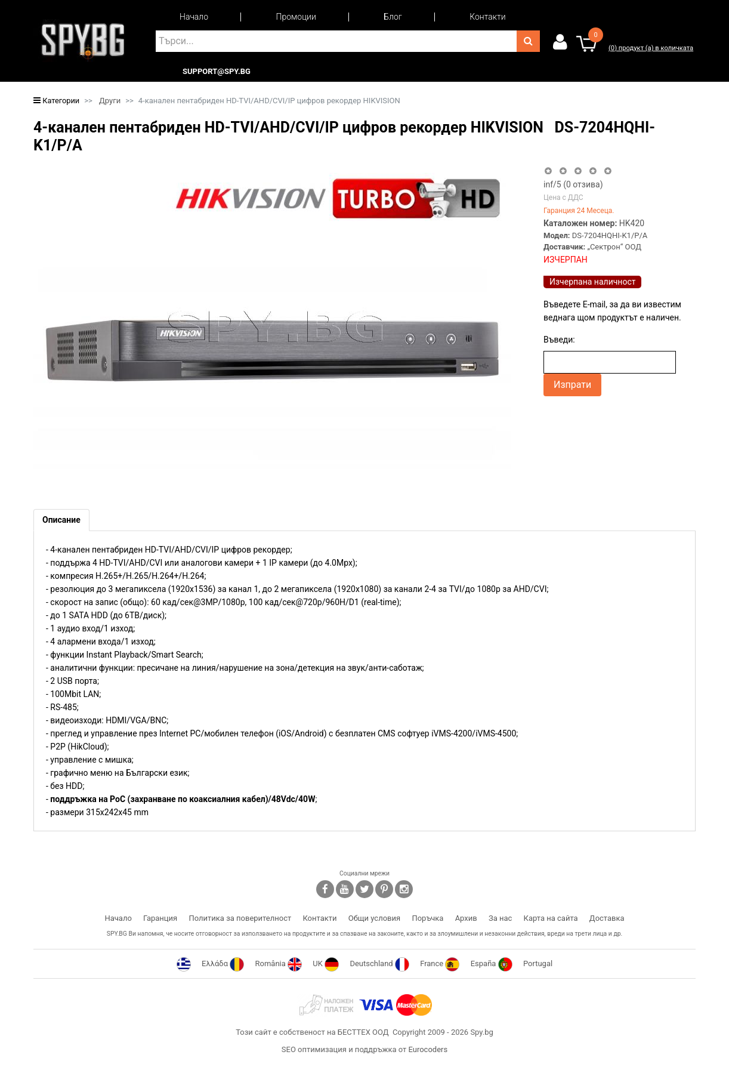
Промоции (296, 16)
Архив (466, 918)
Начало (194, 16)
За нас (500, 918)
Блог (392, 16)
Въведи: (559, 339)
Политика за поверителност (240, 918)
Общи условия (374, 918)
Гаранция (160, 918)
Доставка (607, 918)
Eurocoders (427, 1049)
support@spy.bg (217, 71)
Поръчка (427, 918)
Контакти (487, 16)
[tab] (61, 520)
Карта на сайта (551, 918)
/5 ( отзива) (573, 184)
